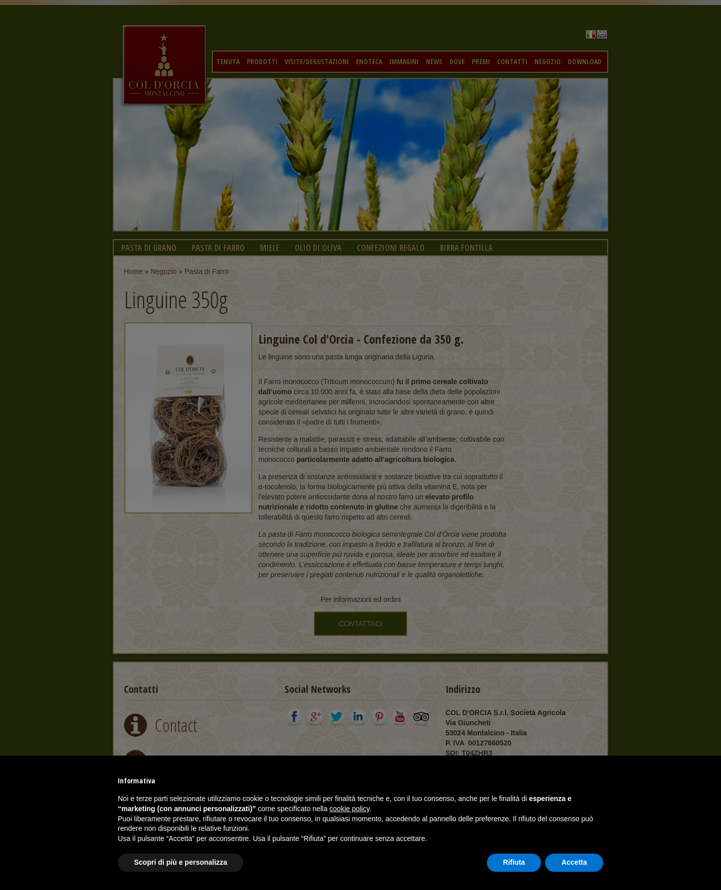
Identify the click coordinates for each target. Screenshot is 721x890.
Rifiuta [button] (514, 862)
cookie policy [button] (350, 809)
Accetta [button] (574, 862)
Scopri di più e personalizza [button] (180, 862)
